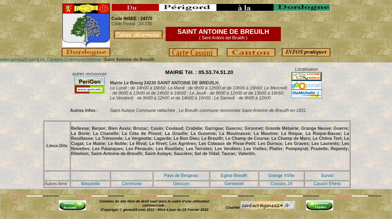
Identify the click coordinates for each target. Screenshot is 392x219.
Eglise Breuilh (234, 175)
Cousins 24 (281, 183)
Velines (95, 59)
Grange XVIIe (281, 175)
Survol (327, 175)
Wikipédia (90, 183)
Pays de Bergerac (181, 175)
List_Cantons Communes (62, 59)
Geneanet (233, 183)
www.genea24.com (18, 59)
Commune (132, 183)
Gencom (181, 183)
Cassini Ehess (327, 183)
